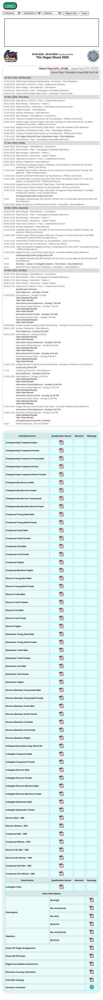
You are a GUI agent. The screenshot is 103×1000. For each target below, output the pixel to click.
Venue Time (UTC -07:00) (53, 68)
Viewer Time (84, 68)
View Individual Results (26, 298)
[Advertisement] (52, 32)
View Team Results (25, 300)
